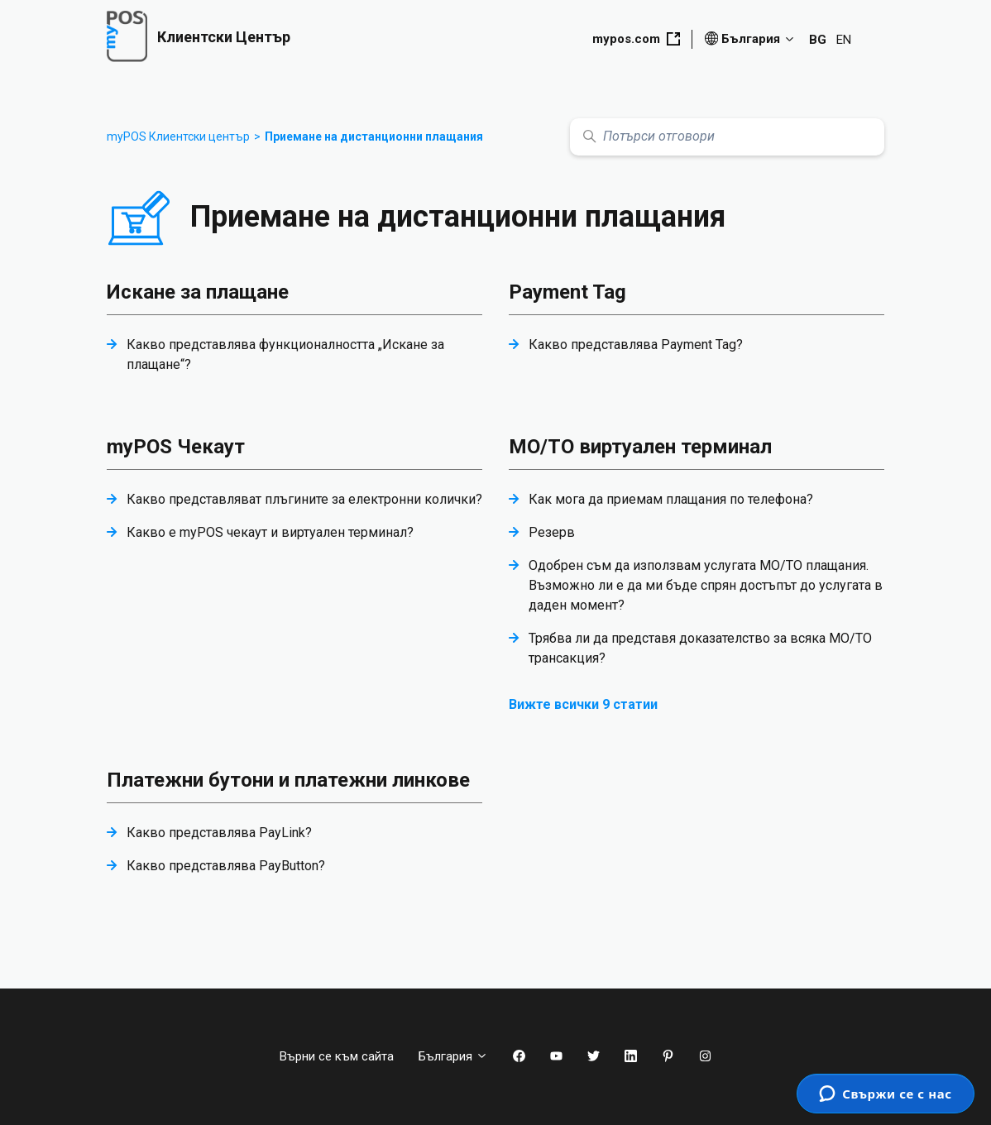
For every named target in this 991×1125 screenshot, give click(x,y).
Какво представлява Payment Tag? (636, 344)
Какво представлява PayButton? (226, 866)
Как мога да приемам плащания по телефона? (671, 499)
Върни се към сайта (337, 1056)
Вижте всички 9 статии (583, 704)
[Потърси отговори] (727, 137)
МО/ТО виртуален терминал (640, 446)
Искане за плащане (198, 292)
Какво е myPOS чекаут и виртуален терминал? (270, 532)
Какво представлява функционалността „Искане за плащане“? (285, 354)
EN (843, 39)
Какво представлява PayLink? (219, 832)
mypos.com (636, 38)
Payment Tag (567, 292)
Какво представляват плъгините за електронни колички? (304, 499)
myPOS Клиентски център (178, 136)
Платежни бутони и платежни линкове (288, 780)
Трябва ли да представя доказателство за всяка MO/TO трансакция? (700, 648)
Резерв (552, 532)
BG (817, 39)
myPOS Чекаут (176, 446)
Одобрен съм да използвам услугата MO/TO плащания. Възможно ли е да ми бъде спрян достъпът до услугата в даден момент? (706, 585)
